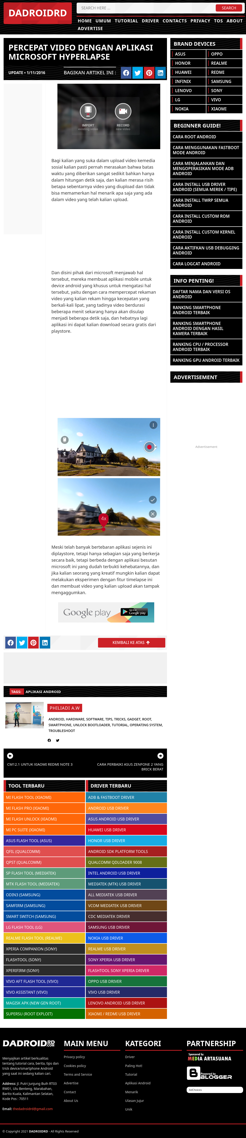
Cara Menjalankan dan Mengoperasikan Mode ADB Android (203, 168)
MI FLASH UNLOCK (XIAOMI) (31, 818)
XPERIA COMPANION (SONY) (31, 948)
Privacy (200, 21)
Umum (103, 21)
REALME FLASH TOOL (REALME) (34, 938)
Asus (180, 54)
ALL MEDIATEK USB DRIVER (112, 894)
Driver (150, 21)
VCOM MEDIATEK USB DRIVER (114, 905)
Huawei (183, 72)
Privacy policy (74, 1056)
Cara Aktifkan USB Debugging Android (206, 250)
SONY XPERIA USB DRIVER (111, 959)
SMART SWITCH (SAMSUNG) (31, 916)
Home (85, 21)
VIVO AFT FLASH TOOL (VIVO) (32, 981)
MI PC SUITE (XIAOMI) (25, 829)
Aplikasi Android (43, 691)
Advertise (90, 28)
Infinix (183, 81)
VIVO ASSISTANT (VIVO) (27, 992)
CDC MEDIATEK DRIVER (109, 916)
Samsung (221, 81)
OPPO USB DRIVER (105, 981)
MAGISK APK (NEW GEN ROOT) (33, 1002)
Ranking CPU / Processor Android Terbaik (200, 347)
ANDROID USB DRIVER (108, 808)
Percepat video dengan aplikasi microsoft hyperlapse (80, 52)
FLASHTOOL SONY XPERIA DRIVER (118, 970)
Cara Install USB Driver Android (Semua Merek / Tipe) (205, 187)
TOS (218, 21)
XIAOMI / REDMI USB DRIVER (114, 1013)
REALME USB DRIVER (107, 948)
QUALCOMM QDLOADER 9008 (115, 862)
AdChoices (195, 1089)
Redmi (217, 72)
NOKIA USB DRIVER (105, 938)
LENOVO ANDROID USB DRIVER (116, 1002)
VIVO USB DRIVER (104, 992)
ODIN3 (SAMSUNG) (23, 894)
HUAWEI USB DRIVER (107, 829)
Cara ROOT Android (194, 137)
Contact (70, 1091)
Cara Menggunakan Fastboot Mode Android (206, 150)
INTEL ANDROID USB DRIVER (114, 873)
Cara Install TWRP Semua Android (200, 202)
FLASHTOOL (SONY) (23, 959)
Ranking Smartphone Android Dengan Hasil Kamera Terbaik (198, 328)
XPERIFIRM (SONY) (22, 970)
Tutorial (126, 21)
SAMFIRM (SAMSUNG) (25, 905)
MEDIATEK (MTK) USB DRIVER (114, 883)
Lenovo (183, 90)
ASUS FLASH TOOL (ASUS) (29, 840)
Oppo (217, 54)
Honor (183, 63)
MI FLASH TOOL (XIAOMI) (28, 797)
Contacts (175, 21)
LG (177, 99)
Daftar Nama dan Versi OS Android (201, 294)
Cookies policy (75, 1065)
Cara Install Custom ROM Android (201, 218)
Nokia (182, 109)
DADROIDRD (37, 12)
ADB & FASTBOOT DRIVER (111, 797)
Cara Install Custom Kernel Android (204, 234)
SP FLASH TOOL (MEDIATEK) (31, 873)
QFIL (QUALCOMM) (23, 851)
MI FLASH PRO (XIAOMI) (27, 808)
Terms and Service (78, 1074)
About (235, 21)
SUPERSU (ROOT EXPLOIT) (29, 1013)
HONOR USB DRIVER (106, 840)
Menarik (131, 1091)
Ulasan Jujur (134, 1100)
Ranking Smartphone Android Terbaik (197, 310)
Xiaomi (219, 109)
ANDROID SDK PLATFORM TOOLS (118, 851)
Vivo (216, 99)
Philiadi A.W (65, 708)
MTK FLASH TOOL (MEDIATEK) (32, 883)
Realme (219, 63)
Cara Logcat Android (197, 264)
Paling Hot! (133, 1065)
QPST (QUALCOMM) (23, 862)
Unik (128, 1109)
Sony (216, 90)
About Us (71, 1100)
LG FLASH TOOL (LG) (24, 927)
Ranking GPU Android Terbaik (206, 360)
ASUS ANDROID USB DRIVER (113, 818)
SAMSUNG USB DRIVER (109, 927)
